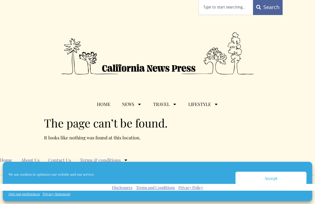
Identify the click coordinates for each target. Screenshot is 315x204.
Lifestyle (203, 104)
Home (103, 104)
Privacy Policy (190, 187)
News (132, 104)
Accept (271, 178)
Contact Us (59, 160)
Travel (165, 104)
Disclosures (122, 187)
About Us (30, 160)
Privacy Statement (56, 194)
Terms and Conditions (155, 187)
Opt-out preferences (24, 194)
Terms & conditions (104, 160)
